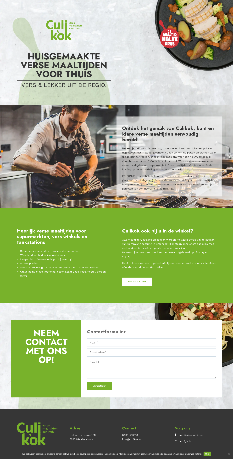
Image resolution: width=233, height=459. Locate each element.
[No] (229, 454)
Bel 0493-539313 (137, 281)
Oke (207, 454)
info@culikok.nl (131, 439)
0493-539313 (130, 435)
